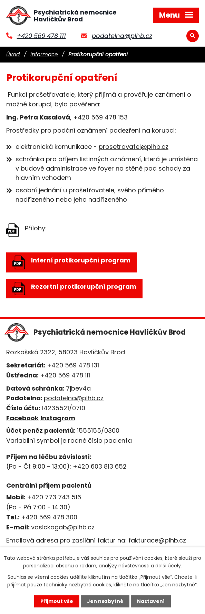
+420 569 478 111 (41, 35)
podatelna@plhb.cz (122, 35)
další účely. (168, 565)
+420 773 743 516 (54, 497)
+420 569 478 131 (73, 365)
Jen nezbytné (105, 601)
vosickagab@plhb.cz (63, 527)
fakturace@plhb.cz (157, 540)
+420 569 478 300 (49, 517)
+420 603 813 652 (100, 466)
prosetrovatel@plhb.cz (133, 146)
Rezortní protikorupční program (74, 288)
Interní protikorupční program (71, 262)
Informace (44, 54)
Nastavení (151, 601)
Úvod (13, 54)
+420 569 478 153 (100, 117)
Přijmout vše (56, 601)
